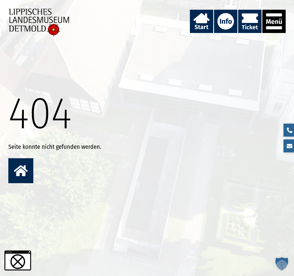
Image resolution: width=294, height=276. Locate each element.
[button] (282, 264)
